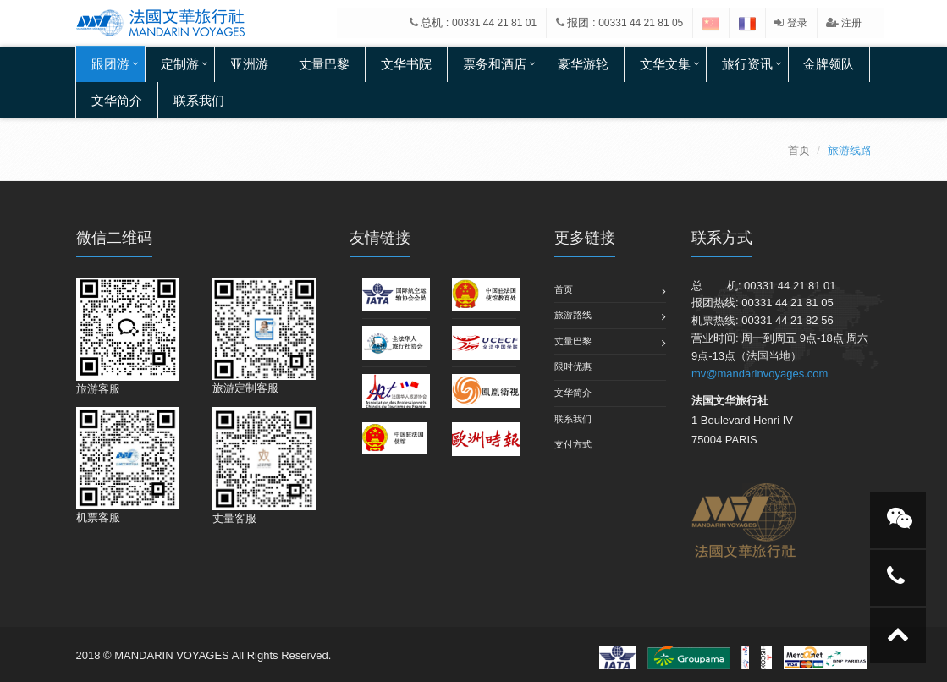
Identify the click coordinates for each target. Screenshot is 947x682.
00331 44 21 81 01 (494, 23)
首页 (799, 150)
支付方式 (573, 444)
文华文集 (665, 64)
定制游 (180, 64)
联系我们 (198, 100)
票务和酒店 (494, 64)
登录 (790, 23)
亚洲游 (249, 64)
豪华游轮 (583, 64)
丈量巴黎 (324, 64)
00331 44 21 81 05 (640, 23)
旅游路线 (573, 315)
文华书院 (406, 64)
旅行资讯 (747, 64)
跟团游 (110, 64)
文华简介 (116, 100)
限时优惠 (573, 366)
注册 (844, 23)
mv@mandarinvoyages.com (759, 373)
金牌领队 (828, 64)
